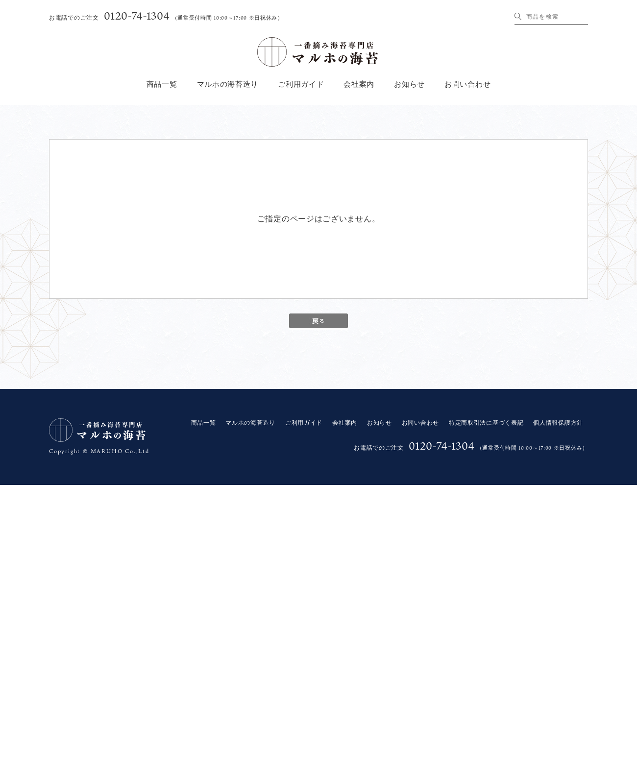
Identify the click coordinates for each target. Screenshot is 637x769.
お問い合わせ (467, 84)
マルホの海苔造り (228, 84)
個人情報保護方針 (558, 423)
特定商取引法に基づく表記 (486, 423)
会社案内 (358, 84)
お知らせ (409, 84)
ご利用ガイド (301, 84)
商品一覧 (162, 84)
